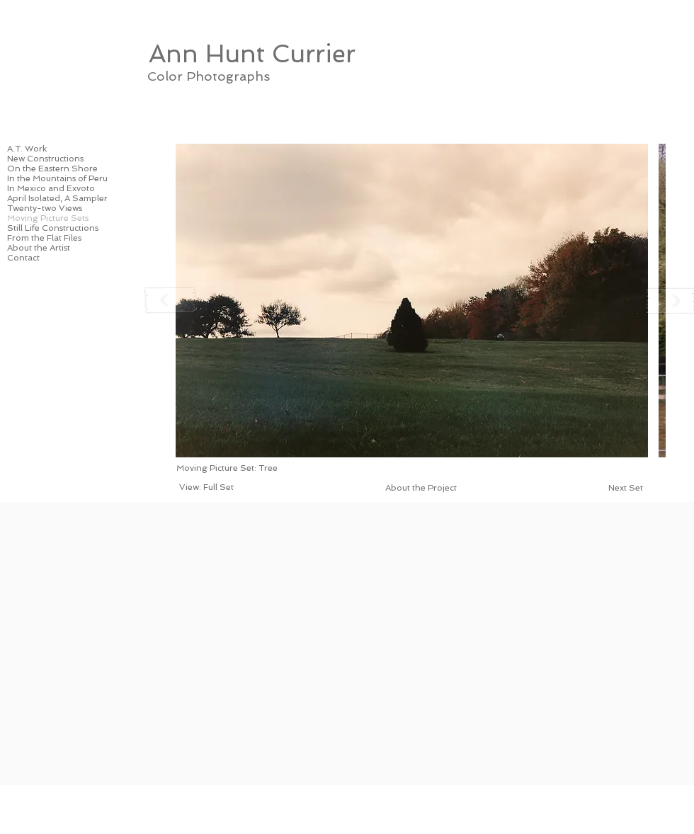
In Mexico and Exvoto (51, 188)
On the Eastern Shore (52, 168)
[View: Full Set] (206, 487)
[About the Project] (420, 488)
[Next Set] (625, 488)
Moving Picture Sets (48, 218)
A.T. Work (27, 149)
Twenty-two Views (44, 208)
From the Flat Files (44, 238)
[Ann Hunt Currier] (252, 53)
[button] (412, 300)
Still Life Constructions (52, 228)
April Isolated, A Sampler (57, 198)
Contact (23, 258)
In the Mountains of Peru (57, 178)
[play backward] (171, 300)
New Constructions (45, 159)
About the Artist (38, 248)
